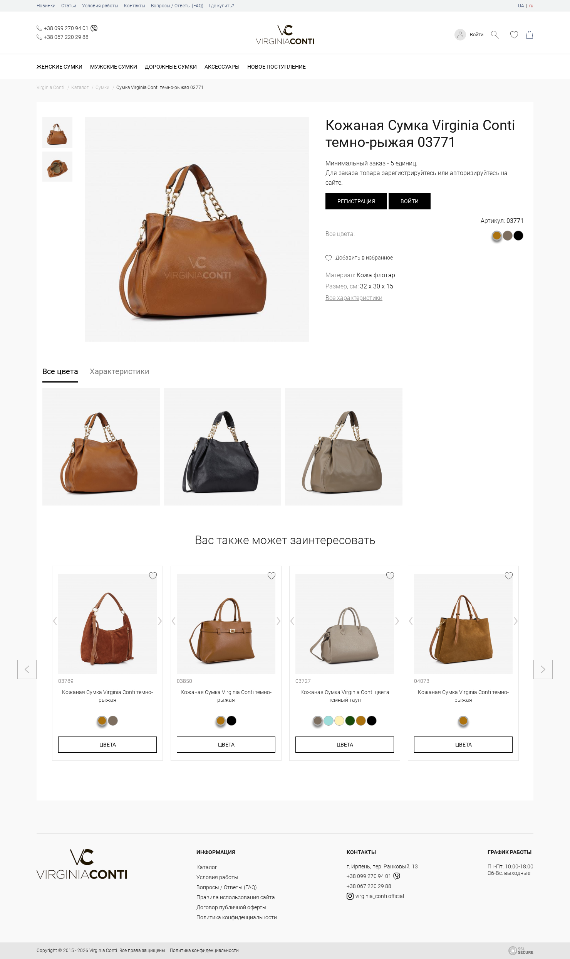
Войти (475, 35)
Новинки (46, 5)
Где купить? (221, 5)
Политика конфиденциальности (236, 917)
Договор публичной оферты (231, 907)
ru (531, 5)
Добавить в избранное (364, 257)
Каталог (206, 867)
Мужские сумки (113, 67)
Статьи (68, 5)
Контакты (134, 5)
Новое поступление (276, 67)
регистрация (356, 201)
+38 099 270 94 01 (66, 28)
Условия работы (100, 5)
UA (521, 5)
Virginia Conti (103, 950)
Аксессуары (222, 67)
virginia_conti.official (375, 896)
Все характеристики (353, 298)
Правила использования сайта (235, 897)
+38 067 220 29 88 (66, 37)
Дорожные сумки (171, 67)
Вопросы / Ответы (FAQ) (177, 5)
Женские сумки (59, 67)
